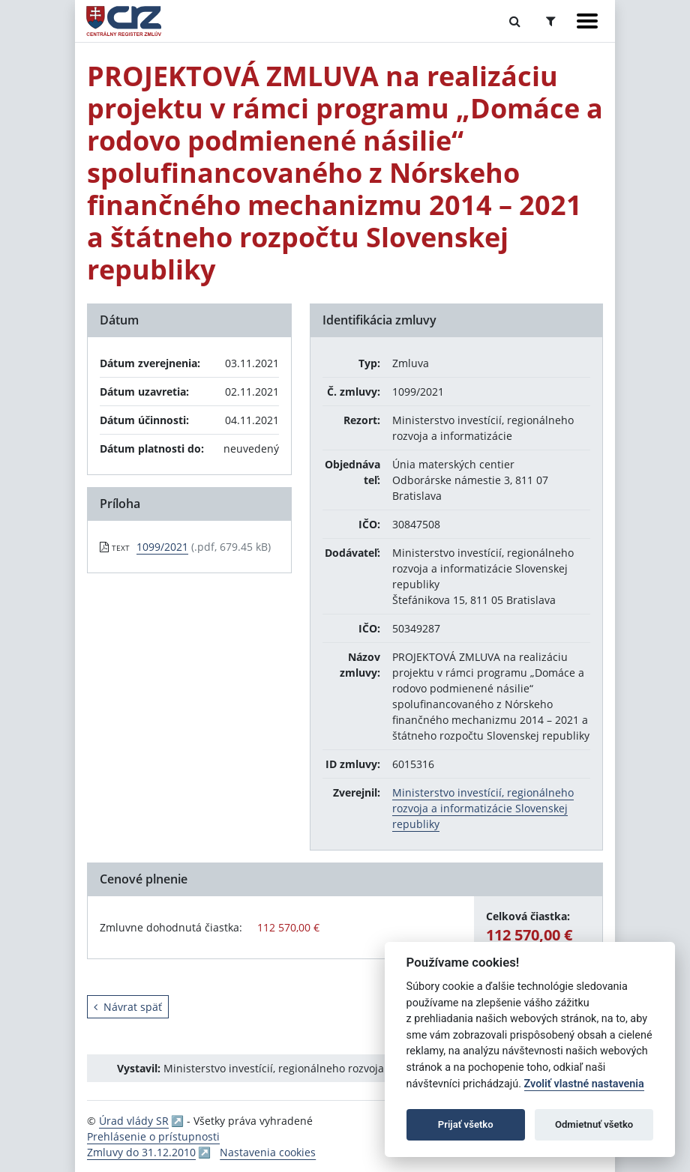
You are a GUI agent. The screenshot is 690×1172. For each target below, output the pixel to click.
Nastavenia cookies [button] (268, 1152)
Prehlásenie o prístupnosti (153, 1136)
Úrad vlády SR (134, 1121)
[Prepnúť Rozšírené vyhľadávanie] (551, 21)
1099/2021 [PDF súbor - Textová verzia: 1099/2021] (162, 547)
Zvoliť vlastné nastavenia (584, 1084)
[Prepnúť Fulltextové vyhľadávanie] (515, 21)
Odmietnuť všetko (594, 1124)
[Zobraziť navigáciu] (587, 21)
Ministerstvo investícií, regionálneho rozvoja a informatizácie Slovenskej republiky (483, 808)
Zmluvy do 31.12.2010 (141, 1152)
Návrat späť (128, 1007)
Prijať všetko (466, 1124)
